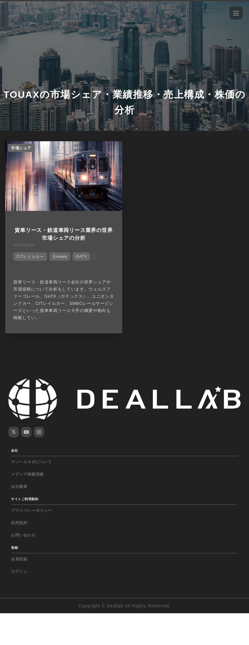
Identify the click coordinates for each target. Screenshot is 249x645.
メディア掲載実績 (27, 474)
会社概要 (19, 486)
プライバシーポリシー (31, 510)
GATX (81, 256)
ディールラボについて (31, 462)
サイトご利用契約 (24, 499)
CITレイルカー (30, 256)
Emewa (60, 256)
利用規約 (19, 523)
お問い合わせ (23, 535)
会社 (14, 450)
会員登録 (19, 559)
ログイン (19, 571)
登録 (14, 547)
